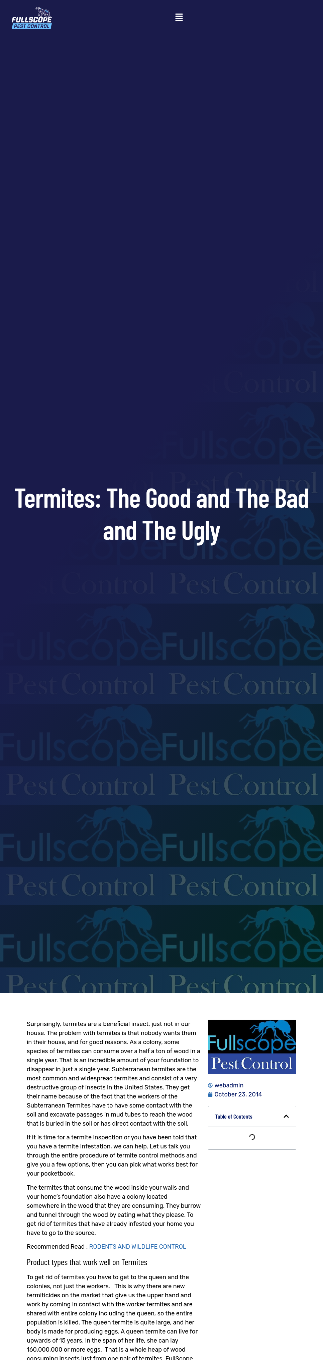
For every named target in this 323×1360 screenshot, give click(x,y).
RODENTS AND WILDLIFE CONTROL (137, 1246)
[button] (179, 17)
